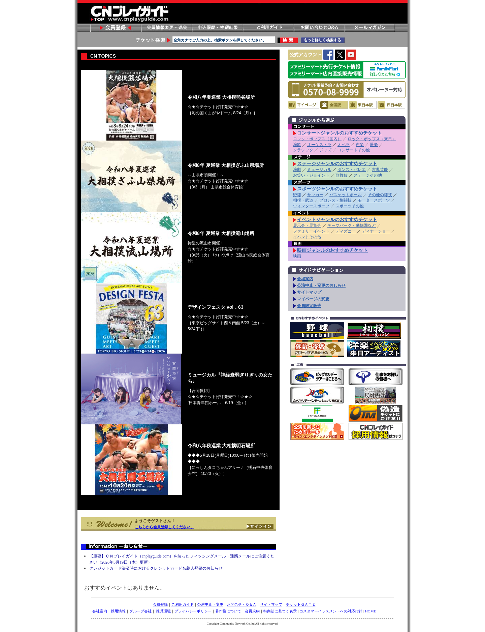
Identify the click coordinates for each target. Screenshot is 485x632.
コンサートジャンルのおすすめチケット (339, 133)
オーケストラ (319, 144)
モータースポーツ (374, 200)
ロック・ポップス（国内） (317, 139)
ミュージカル (319, 169)
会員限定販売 (309, 305)
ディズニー (345, 231)
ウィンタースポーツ (311, 206)
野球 (297, 194)
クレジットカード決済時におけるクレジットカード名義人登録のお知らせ (156, 568)
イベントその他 (307, 237)
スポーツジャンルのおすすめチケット (337, 188)
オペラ (343, 144)
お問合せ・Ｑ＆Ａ (241, 604)
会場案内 (305, 278)
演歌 (297, 144)
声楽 (360, 144)
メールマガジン (370, 28)
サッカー (315, 194)
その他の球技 (380, 194)
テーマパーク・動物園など (351, 225)
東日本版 (363, 105)
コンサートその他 (353, 150)
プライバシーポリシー (193, 611)
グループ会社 (140, 611)
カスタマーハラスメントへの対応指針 (330, 611)
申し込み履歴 (217, 28)
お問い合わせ (319, 28)
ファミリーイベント (311, 231)
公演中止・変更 (210, 604)
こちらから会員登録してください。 (164, 527)
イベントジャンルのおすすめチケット (337, 219)
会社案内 (99, 611)
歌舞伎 (341, 175)
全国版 (334, 105)
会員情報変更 (166, 28)
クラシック (303, 150)
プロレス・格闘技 (335, 200)
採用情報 (118, 611)
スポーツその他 (349, 206)
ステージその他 (368, 175)
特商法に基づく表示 (280, 611)
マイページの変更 (313, 299)
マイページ (303, 105)
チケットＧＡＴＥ (301, 604)
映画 (297, 256)
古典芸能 (380, 169)
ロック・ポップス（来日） (372, 139)
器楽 (374, 144)
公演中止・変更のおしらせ (321, 285)
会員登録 (115, 28)
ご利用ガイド (268, 28)
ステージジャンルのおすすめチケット (337, 163)
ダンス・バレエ (351, 169)
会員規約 (252, 611)
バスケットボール (345, 194)
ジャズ (325, 150)
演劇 (297, 169)
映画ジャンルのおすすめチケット (332, 250)
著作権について (228, 611)
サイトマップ (309, 292)
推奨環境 (163, 611)
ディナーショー (376, 231)
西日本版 (391, 105)
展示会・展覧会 (307, 225)
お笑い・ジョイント (311, 175)
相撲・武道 (303, 200)
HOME (370, 611)
